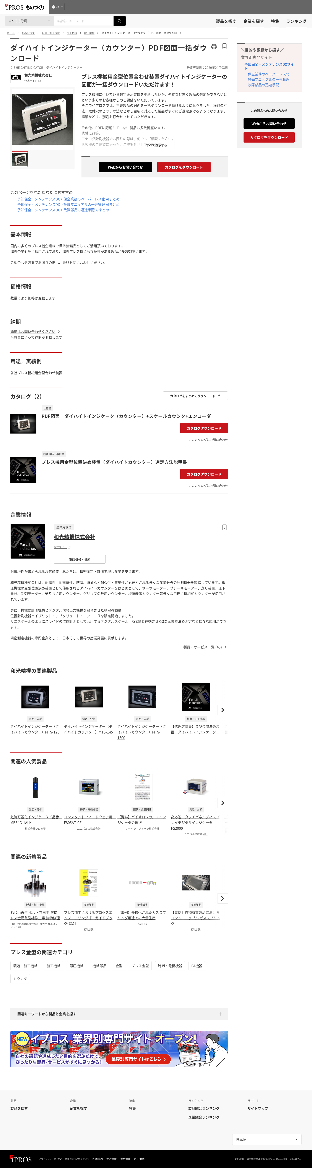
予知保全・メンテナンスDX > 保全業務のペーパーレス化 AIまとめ (68, 198)
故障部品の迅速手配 (263, 84)
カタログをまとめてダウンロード (195, 396)
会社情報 (111, 1158)
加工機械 (53, 965)
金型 (118, 965)
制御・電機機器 (170, 965)
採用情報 (125, 1158)
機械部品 (99, 965)
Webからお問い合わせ (125, 167)
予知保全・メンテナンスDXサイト (269, 66)
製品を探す (226, 21)
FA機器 (196, 965)
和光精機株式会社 (38, 75)
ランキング (296, 21)
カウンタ (20, 978)
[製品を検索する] (120, 21)
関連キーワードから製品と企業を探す (46, 1013)
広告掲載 (139, 1158)
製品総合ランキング (203, 1108)
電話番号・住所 (79, 559)
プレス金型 (140, 965)
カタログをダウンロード (184, 167)
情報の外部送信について (77, 1159)
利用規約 (98, 1158)
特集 (275, 21)
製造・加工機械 (25, 965)
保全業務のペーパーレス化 (268, 73)
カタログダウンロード (204, 428)
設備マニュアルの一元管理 (268, 79)
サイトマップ (257, 1108)
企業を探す (254, 21)
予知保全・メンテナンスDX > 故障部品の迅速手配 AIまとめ (63, 209)
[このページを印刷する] (214, 46)
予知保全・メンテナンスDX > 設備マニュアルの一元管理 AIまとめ (68, 204)
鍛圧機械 (76, 965)
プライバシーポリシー (51, 1158)
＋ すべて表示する (154, 145)
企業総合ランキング (203, 1117)
